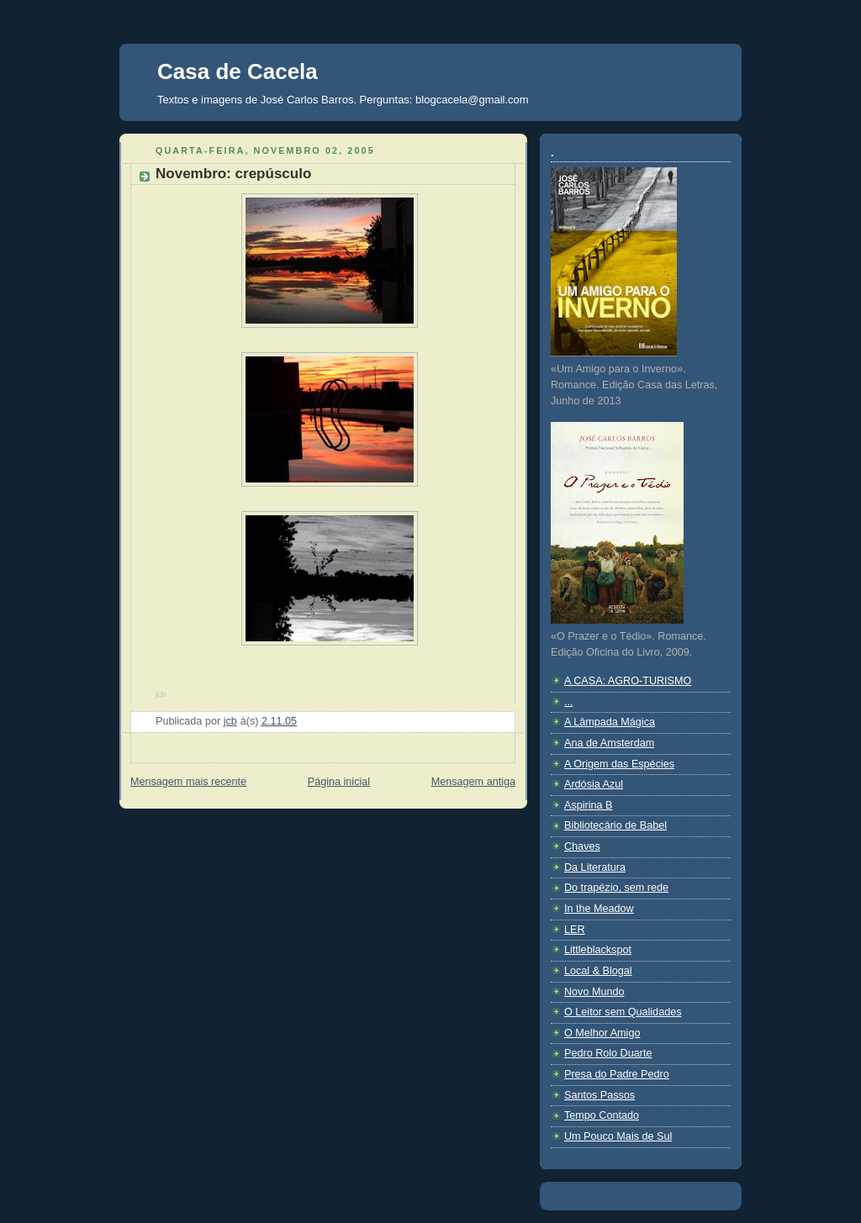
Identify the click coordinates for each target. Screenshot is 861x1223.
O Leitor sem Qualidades (622, 1012)
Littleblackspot (597, 950)
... (568, 702)
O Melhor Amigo (602, 1033)
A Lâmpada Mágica (609, 722)
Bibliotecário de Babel (615, 825)
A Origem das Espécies (619, 764)
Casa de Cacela (237, 71)
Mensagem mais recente (188, 782)
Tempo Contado (601, 1115)
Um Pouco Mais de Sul (618, 1136)
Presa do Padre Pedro (616, 1074)
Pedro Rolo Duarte (608, 1053)
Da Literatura (595, 867)
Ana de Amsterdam (609, 743)
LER (574, 930)
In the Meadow (599, 909)
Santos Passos (599, 1095)
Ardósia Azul (593, 784)
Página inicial (339, 782)
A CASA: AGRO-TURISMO (627, 681)
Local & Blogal (598, 971)
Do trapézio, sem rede (616, 888)
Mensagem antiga (473, 782)
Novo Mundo (594, 992)
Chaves (582, 846)
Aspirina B (588, 805)
